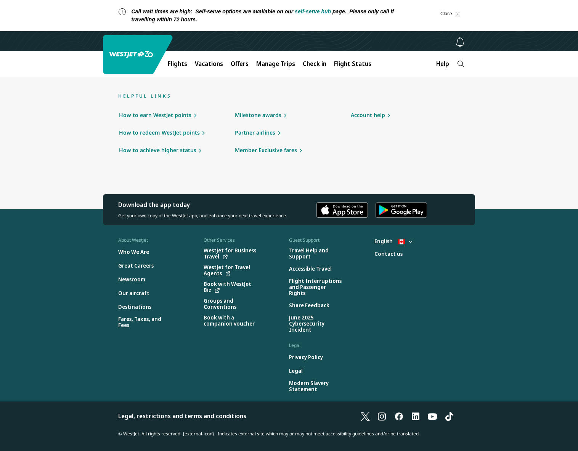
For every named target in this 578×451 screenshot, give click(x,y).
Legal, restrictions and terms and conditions (182, 416)
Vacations (209, 63)
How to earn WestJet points (155, 115)
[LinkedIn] (415, 416)
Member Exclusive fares (266, 150)
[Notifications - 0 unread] (460, 42)
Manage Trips (275, 63)
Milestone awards (258, 115)
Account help (368, 115)
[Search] (461, 64)
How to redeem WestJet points (159, 132)
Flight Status (352, 63)
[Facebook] (398, 416)
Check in (314, 63)
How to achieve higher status (157, 150)
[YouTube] (432, 416)
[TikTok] (449, 416)
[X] (365, 416)
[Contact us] (388, 254)
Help (442, 63)
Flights (177, 63)
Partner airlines (255, 132)
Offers (240, 63)
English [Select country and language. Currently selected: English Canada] (393, 241)
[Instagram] (382, 416)
